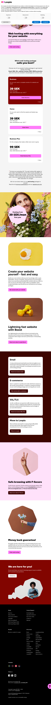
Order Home (25, 127)
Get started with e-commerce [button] (19, 391)
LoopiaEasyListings (40, 632)
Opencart (38, 641)
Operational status (30, 614)
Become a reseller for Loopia (14, 632)
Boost (28, 632)
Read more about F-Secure (16, 492)
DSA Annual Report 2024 (13, 622)
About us (10, 613)
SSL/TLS (37, 646)
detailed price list (37, 184)
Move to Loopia (15, 431)
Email (28, 639)
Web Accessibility (12, 620)
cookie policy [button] (45, 7)
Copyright (10, 618)
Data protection (11, 614)
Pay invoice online (30, 616)
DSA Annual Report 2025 (13, 624)
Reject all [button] (36, 22)
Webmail (28, 620)
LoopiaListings (30, 652)
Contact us (12, 575)
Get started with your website (17, 289)
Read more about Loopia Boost (18, 342)
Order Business (25, 97)
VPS (36, 648)
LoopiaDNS (29, 646)
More (40, 102)
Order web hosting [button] (14, 47)
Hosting (37, 650)
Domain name (29, 634)
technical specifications (22, 184)
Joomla (28, 643)
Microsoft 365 (39, 639)
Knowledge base (30, 613)
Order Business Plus (25, 156)
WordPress (38, 652)
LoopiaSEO (29, 654)
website (24, 39)
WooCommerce (39, 654)
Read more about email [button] (17, 371)
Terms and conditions (12, 616)
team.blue (17, 690)
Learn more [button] (5, 22)
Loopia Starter (39, 637)
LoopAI (28, 645)
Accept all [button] (45, 22)
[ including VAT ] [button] (17, 682)
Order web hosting (14, 552)
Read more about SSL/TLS (18, 411)
